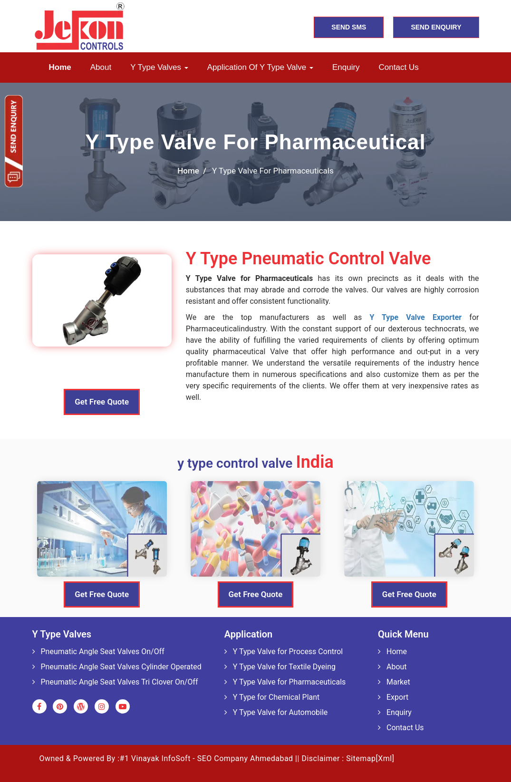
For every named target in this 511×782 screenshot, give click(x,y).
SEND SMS (348, 27)
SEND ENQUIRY (436, 27)
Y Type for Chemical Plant (272, 697)
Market (394, 681)
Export (393, 697)
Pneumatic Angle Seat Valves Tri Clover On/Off (115, 681)
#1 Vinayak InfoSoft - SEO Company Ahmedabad (206, 758)
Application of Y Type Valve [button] (260, 67)
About (100, 67)
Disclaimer (320, 758)
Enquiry (346, 67)
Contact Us (401, 727)
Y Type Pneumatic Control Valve (308, 259)
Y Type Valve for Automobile (276, 712)
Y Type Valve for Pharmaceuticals (285, 681)
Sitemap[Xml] (370, 758)
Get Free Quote (102, 401)
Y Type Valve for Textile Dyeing (280, 666)
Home (60, 67)
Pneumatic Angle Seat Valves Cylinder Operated (117, 666)
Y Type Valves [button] (159, 67)
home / (191, 170)
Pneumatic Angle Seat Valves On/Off (98, 651)
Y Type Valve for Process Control (283, 651)
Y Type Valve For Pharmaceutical (255, 142)
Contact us (399, 67)
